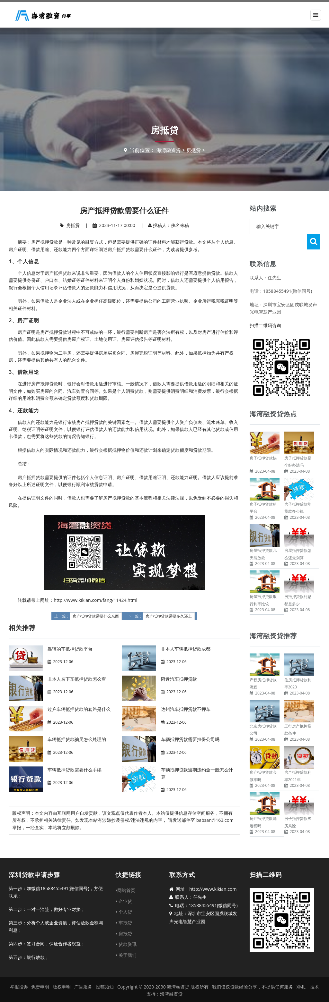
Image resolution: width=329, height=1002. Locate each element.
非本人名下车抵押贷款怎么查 (77, 679)
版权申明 (62, 978)
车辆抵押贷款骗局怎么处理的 (77, 739)
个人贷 (124, 903)
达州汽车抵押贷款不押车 (185, 709)
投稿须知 (105, 978)
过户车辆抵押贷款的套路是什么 (79, 709)
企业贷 (124, 892)
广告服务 (83, 978)
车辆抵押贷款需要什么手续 (75, 770)
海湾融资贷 (168, 150)
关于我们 (126, 946)
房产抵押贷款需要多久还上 (169, 616)
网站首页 (125, 882)
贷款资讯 (126, 935)
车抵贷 (124, 914)
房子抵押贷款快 (263, 442)
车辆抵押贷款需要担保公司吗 (190, 739)
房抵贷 (194, 150)
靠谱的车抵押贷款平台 (70, 649)
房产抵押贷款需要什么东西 (96, 616)
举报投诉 (19, 978)
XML (301, 978)
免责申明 (40, 978)
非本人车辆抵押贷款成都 (185, 649)
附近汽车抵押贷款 (179, 679)
